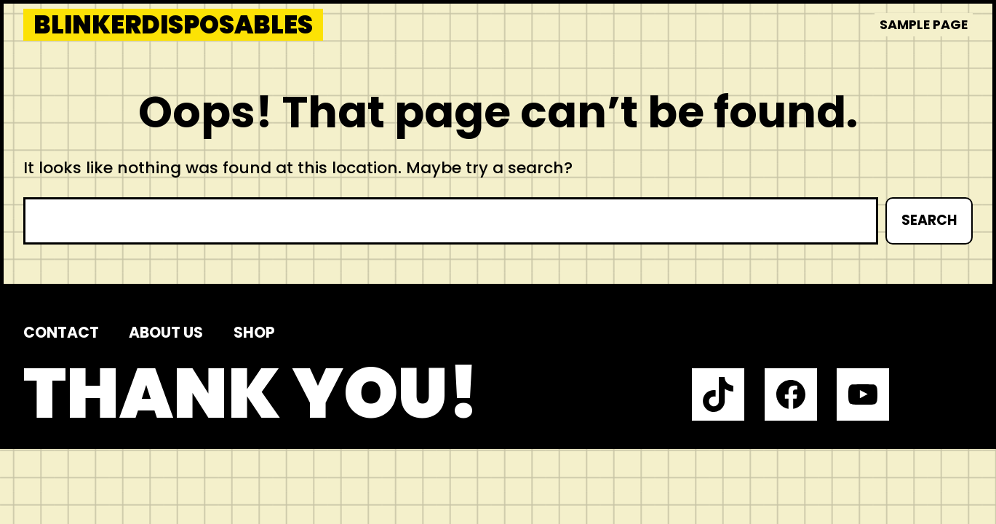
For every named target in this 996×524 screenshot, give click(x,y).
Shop (254, 332)
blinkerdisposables (173, 25)
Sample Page (924, 24)
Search (929, 220)
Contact (61, 332)
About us (166, 332)
